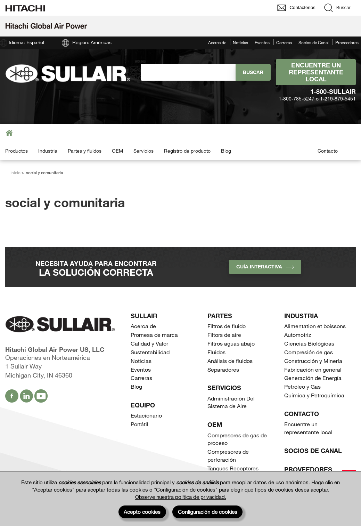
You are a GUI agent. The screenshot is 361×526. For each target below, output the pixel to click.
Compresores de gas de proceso (237, 439)
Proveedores (347, 42)
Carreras (284, 42)
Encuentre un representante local (316, 72)
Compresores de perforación (228, 455)
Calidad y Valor (149, 343)
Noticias (240, 42)
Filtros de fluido (226, 326)
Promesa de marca (154, 334)
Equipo (143, 405)
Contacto (328, 151)
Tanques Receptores (233, 468)
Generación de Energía (313, 377)
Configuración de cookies (207, 512)
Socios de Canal (313, 42)
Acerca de (217, 42)
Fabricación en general (313, 369)
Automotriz (297, 334)
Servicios (143, 151)
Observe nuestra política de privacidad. (180, 497)
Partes (219, 315)
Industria (47, 151)
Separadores (223, 369)
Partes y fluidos (84, 151)
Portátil (139, 424)
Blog (226, 151)
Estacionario (146, 415)
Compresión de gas (308, 352)
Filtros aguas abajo (231, 343)
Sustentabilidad (150, 352)
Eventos (262, 42)
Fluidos (216, 352)
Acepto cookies (142, 512)
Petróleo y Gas (302, 386)
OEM (117, 151)
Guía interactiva (265, 266)
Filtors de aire (224, 334)
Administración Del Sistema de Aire (231, 402)
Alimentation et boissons (315, 326)
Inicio (15, 172)
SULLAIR (144, 315)
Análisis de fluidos (230, 360)
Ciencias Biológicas (309, 343)
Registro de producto (187, 151)
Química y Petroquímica (314, 395)
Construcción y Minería (313, 360)
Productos (16, 151)
